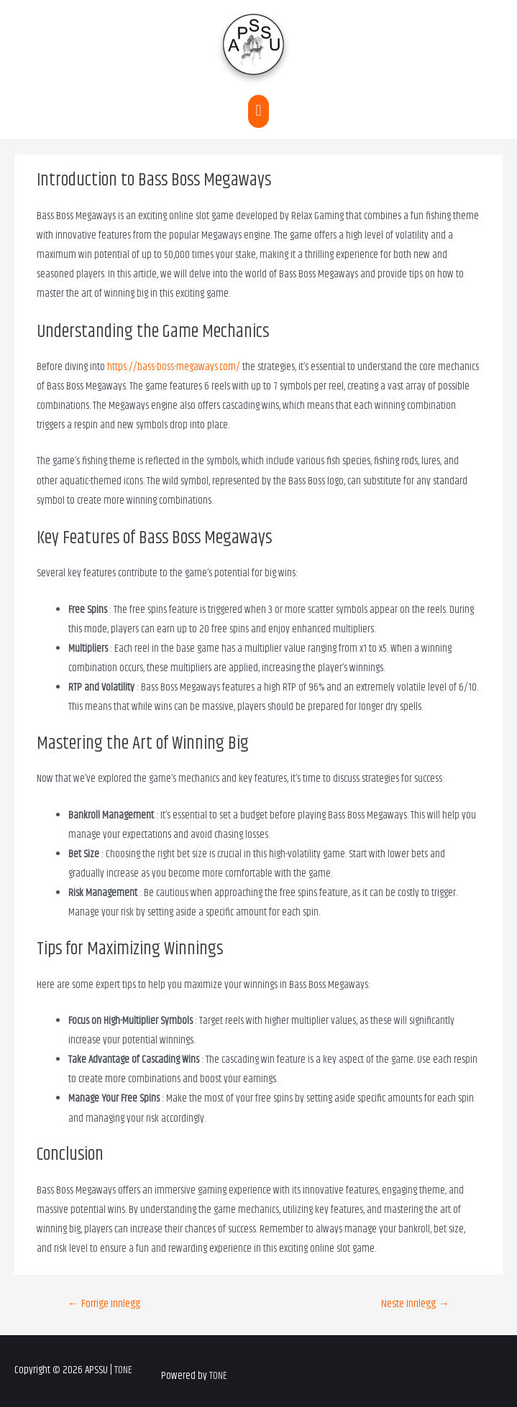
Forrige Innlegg (104, 1304)
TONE (123, 1370)
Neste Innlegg (415, 1304)
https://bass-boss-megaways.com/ (173, 367)
